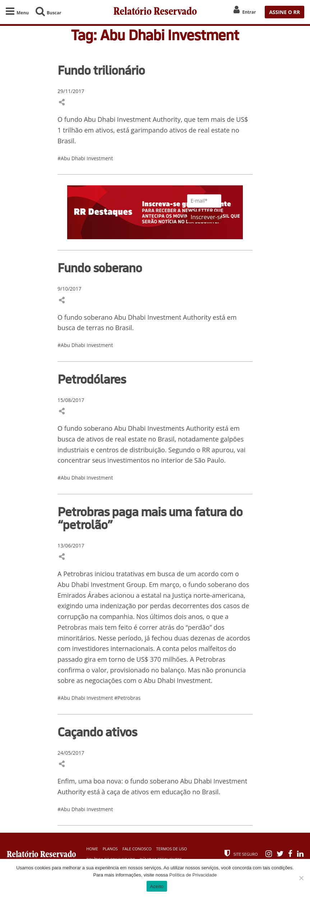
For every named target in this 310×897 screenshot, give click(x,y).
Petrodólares (91, 379)
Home (92, 848)
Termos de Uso (171, 848)
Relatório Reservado (155, 12)
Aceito (157, 886)
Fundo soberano (99, 268)
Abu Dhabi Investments (149, 428)
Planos (110, 848)
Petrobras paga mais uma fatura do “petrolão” (149, 518)
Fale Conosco (137, 848)
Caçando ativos (97, 732)
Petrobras (78, 574)
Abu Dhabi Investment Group (101, 584)
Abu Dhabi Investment (117, 119)
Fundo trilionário (101, 70)
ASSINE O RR (284, 12)
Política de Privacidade (193, 875)
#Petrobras (127, 697)
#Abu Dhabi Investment (85, 158)
